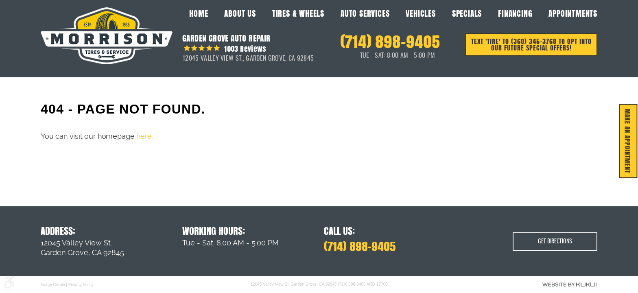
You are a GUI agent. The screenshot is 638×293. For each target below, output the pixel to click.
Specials (467, 13)
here (143, 136)
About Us (240, 13)
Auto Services (365, 13)
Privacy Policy (81, 284)
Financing (515, 13)
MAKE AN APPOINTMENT (628, 141)
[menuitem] (198, 13)
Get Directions (555, 242)
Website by (569, 284)
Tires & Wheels (298, 13)
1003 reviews (245, 48)
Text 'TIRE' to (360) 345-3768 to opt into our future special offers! (531, 44)
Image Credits (53, 284)
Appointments (572, 13)
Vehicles (420, 13)
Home (198, 13)
